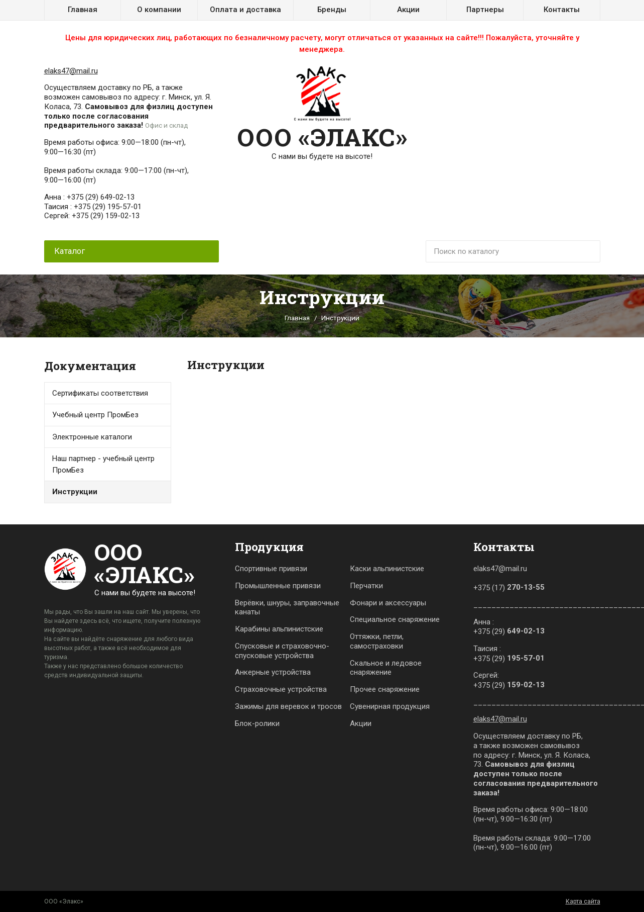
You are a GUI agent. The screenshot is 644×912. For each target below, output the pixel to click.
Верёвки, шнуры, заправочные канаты (287, 607)
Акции (408, 9)
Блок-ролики (257, 723)
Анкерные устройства (273, 672)
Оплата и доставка (245, 9)
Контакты (562, 9)
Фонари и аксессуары (388, 602)
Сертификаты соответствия (100, 393)
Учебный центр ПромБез (95, 414)
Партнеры (485, 9)
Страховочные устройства (281, 689)
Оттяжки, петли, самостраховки (377, 641)
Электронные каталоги (92, 436)
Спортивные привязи (271, 568)
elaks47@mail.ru (71, 70)
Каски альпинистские (387, 568)
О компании (159, 9)
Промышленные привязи (278, 585)
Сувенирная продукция (390, 706)
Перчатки (366, 585)
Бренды (331, 9)
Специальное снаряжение (395, 619)
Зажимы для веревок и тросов (288, 706)
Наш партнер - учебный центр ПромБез (103, 464)
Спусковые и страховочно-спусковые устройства (282, 651)
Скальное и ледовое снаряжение (386, 668)
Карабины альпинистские (279, 628)
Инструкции (74, 491)
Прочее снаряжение (385, 689)
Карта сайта (583, 901)
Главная (82, 9)
